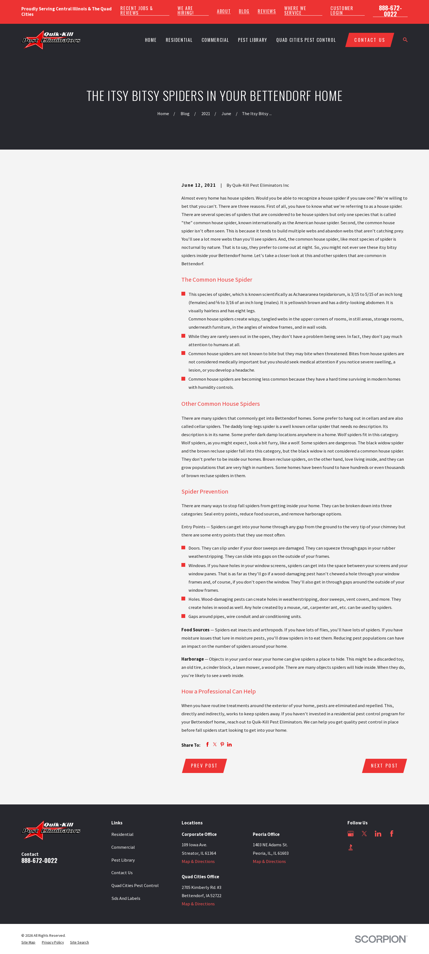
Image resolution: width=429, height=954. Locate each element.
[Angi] (364, 847)
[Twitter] (364, 833)
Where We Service (295, 10)
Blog (244, 11)
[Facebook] (392, 833)
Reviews (267, 11)
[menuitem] (28, 942)
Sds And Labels (125, 898)
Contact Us (122, 873)
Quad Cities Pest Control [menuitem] (306, 39)
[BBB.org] (350, 847)
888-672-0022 (390, 11)
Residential (122, 834)
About (224, 11)
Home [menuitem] (151, 39)
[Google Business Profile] (350, 833)
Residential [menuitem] (179, 39)
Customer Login (342, 10)
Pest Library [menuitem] (252, 39)
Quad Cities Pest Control (135, 885)
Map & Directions (198, 861)
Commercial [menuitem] (215, 39)
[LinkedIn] (378, 833)
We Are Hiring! (186, 10)
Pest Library (123, 860)
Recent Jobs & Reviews (136, 10)
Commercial (123, 847)
